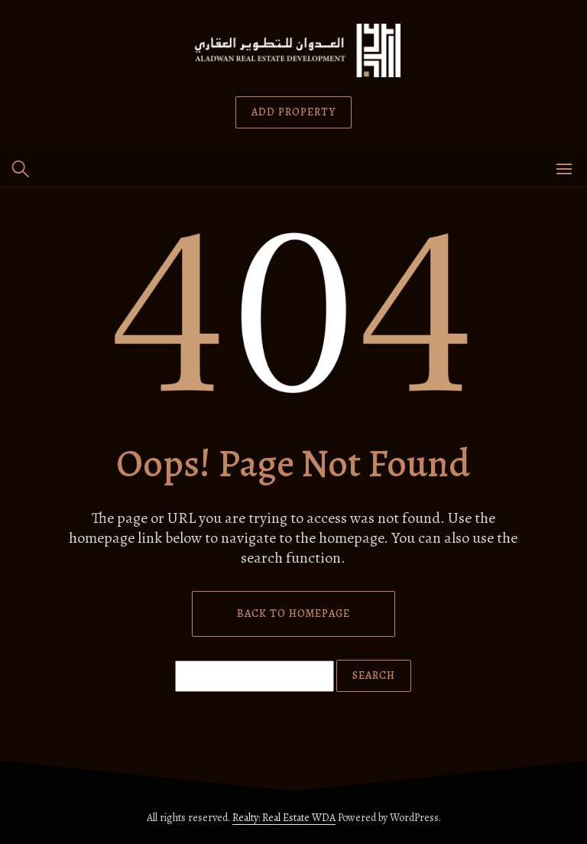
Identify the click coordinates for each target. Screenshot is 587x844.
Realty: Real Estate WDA (284, 817)
